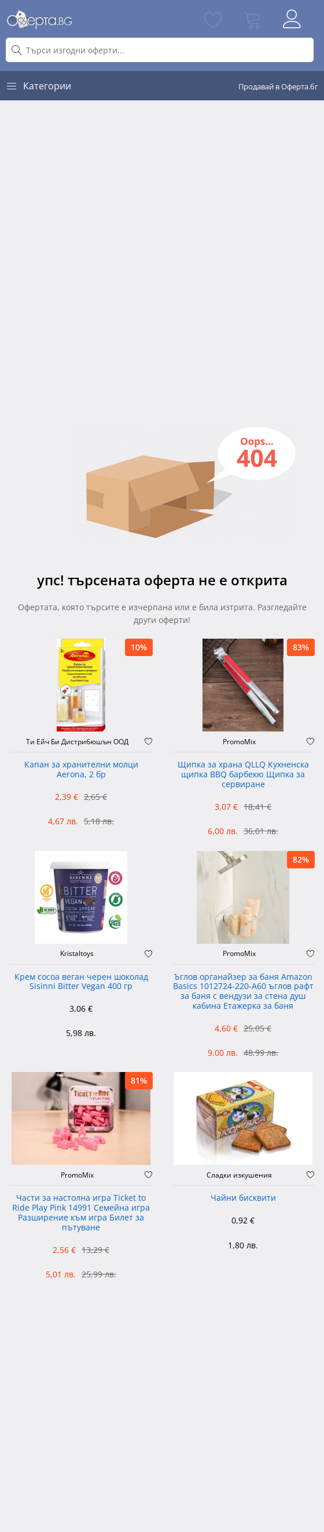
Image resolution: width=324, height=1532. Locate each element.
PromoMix (239, 742)
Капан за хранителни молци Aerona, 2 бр (81, 770)
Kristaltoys (77, 954)
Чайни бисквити (243, 1198)
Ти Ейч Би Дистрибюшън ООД (77, 742)
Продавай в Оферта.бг (278, 86)
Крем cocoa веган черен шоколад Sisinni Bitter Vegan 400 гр (81, 982)
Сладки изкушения (239, 1175)
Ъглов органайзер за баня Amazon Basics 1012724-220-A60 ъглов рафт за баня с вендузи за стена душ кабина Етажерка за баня (243, 991)
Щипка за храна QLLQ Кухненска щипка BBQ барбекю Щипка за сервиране (243, 774)
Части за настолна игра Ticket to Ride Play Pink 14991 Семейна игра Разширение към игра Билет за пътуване (81, 1212)
